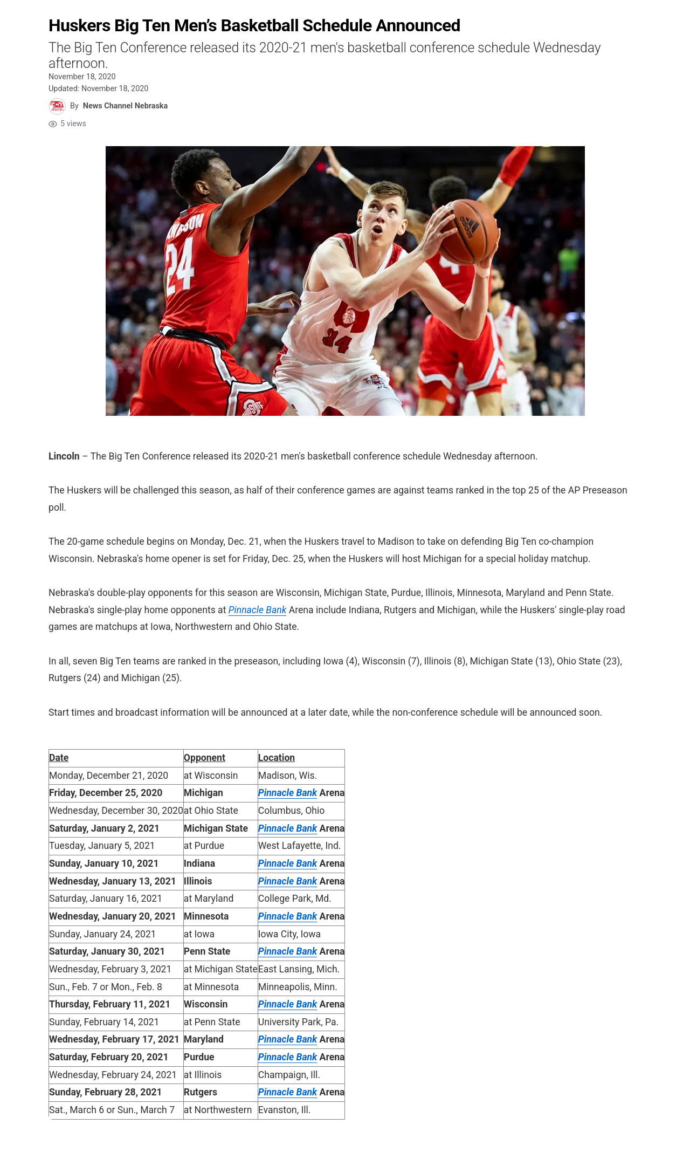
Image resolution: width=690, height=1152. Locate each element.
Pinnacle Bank (258, 610)
